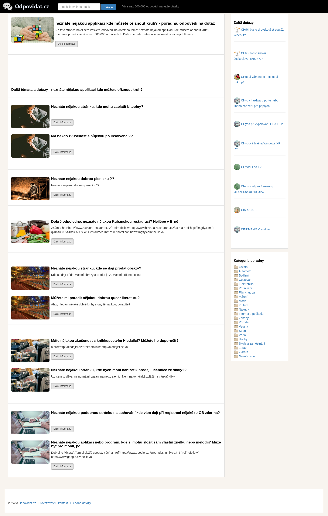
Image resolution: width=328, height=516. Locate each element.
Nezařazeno (244, 356)
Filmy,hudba (244, 292)
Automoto (243, 271)
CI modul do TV (248, 167)
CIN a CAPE (246, 210)
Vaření (240, 296)
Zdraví (240, 347)
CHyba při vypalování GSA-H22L (259, 124)
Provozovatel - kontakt (53, 503)
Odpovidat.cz (27, 503)
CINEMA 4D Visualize (252, 229)
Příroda (241, 322)
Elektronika (244, 284)
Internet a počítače (249, 313)
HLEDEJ (108, 6)
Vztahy (241, 326)
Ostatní (241, 267)
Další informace (66, 43)
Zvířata (241, 352)
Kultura (241, 305)
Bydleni (241, 275)
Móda (240, 301)
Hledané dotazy (80, 503)
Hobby (240, 339)
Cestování (243, 279)
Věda (240, 335)
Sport (240, 330)
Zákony (241, 318)
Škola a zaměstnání (249, 343)
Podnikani (243, 288)
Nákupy (241, 309)
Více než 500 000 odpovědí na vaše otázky (150, 6)
